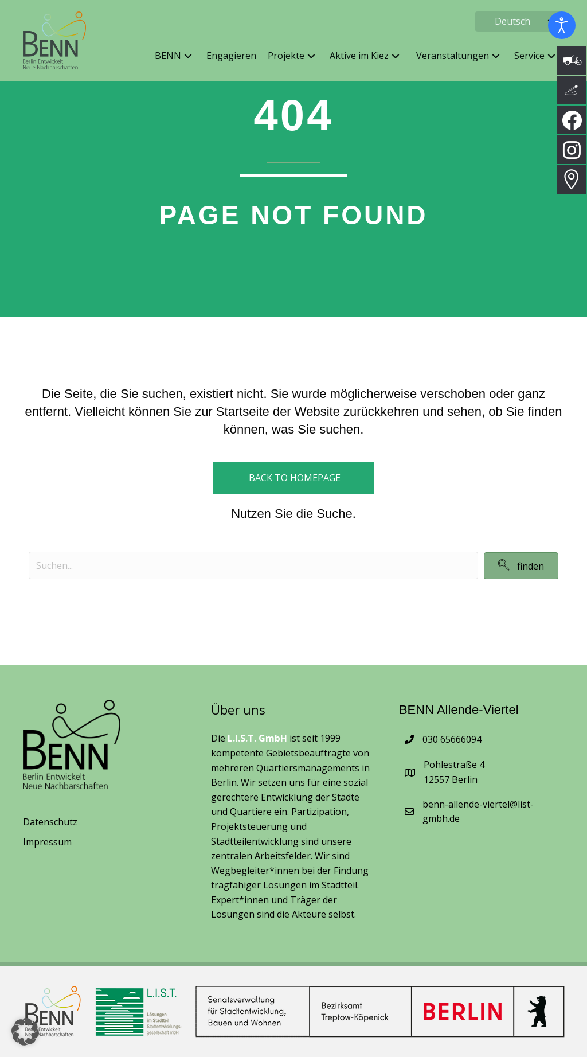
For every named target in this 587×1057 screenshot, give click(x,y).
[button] (188, 56)
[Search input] (253, 565)
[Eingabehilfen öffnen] (562, 25)
